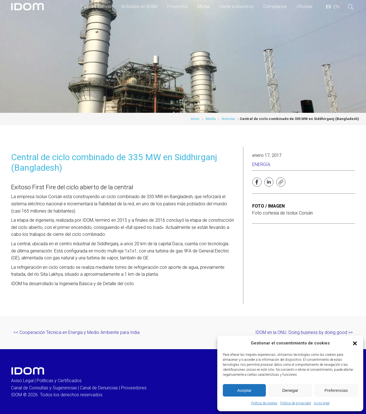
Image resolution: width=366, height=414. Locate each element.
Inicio (195, 119)
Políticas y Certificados (59, 380)
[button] (355, 343)
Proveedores (134, 387)
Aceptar (244, 390)
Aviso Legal (22, 380)
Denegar (290, 390)
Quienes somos (96, 6)
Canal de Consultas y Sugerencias (44, 387)
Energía (261, 164)
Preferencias (336, 390)
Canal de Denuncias (99, 387)
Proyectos (177, 6)
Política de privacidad (295, 403)
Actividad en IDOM (139, 6)
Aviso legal (322, 403)
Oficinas (304, 6)
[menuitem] (328, 6)
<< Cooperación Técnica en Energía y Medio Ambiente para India (76, 332)
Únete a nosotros (236, 6)
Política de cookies (264, 403)
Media (203, 6)
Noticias (228, 119)
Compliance (275, 6)
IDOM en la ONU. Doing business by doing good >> (304, 332)
